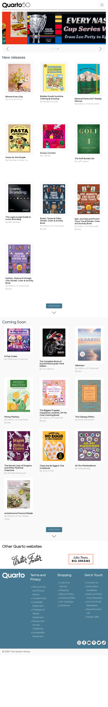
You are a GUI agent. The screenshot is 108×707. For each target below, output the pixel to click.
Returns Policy (66, 577)
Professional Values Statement (38, 597)
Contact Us (92, 566)
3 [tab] (54, 49)
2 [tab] (52, 49)
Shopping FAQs (67, 581)
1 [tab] (50, 49)
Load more (55, 299)
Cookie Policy (39, 582)
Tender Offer (92, 600)
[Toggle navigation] (102, 5)
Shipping (63, 574)
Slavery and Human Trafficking (38, 608)
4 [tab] (56, 49)
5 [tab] (58, 49)
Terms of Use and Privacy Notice (39, 574)
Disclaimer (64, 589)
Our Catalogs (66, 585)
